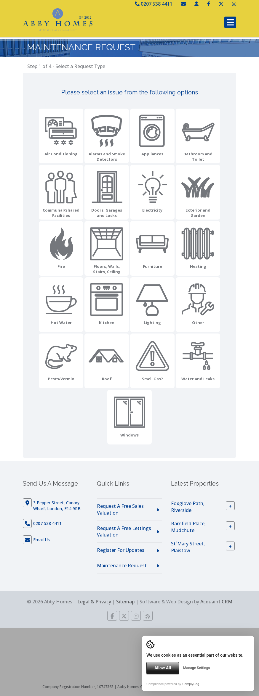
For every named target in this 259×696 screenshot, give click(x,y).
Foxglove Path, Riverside (187, 506)
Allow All (162, 668)
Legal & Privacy (94, 601)
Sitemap (125, 601)
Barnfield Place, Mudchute (188, 527)
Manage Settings (196, 668)
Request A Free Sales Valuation (120, 509)
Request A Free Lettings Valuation (124, 531)
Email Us (41, 539)
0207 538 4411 (153, 4)
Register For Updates (120, 550)
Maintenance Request (122, 565)
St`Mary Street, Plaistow (188, 547)
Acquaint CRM (216, 601)
